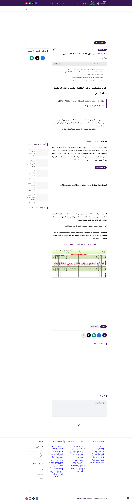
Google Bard (80, 448)
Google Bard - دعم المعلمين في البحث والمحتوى (57, 451)
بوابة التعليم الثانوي (98, 460)
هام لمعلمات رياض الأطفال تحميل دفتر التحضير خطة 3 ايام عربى (85, 69)
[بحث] (26, 9)
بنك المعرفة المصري (98, 453)
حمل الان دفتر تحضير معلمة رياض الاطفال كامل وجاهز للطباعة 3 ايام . (83, 72)
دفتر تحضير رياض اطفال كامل (95, 74)
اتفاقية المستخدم (61, 3)
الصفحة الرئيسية (38, 447)
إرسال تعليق (100, 403)
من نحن (85, 3)
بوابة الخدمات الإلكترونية (97, 462)
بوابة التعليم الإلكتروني (97, 456)
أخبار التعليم (103, 9)
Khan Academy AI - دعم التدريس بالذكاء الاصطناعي (56, 468)
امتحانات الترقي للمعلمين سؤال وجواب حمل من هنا (31, 188)
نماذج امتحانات (60, 9)
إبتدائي (85, 9)
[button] (99, 335)
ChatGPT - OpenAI (78, 447)
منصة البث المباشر (98, 457)
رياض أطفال (94, 9)
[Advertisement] (66, 27)
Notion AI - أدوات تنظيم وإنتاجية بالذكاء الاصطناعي (76, 470)
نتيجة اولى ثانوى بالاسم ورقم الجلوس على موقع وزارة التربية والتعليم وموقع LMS (31, 164)
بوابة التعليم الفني (99, 454)
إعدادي (77, 9)
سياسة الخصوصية (49, 3)
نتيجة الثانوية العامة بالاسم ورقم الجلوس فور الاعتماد (31, 200)
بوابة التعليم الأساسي (98, 459)
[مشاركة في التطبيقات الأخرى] (84, 335)
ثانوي (69, 9)
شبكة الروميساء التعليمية (84, 498)
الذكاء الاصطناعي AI (37, 9)
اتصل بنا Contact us (74, 3)
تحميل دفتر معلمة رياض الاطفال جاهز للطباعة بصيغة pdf (87, 77)
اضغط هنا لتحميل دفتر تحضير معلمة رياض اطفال (79, 129)
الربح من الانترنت (50, 9)
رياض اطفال (102, 49)
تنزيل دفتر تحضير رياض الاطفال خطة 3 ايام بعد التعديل (88, 80)
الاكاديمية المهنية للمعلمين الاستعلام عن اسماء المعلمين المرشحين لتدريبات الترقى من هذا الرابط (32, 176)
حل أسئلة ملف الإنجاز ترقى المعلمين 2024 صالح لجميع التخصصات (31, 154)
